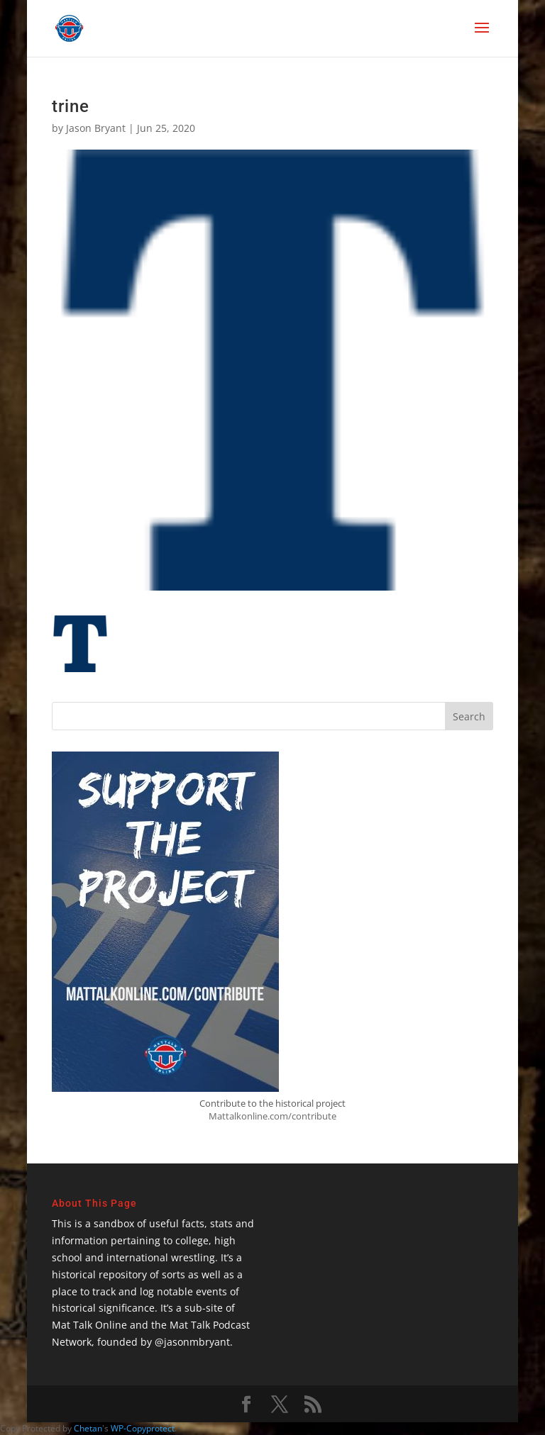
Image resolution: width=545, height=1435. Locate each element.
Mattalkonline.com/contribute (272, 1116)
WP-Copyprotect (143, 1428)
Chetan (88, 1428)
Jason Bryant (96, 128)
